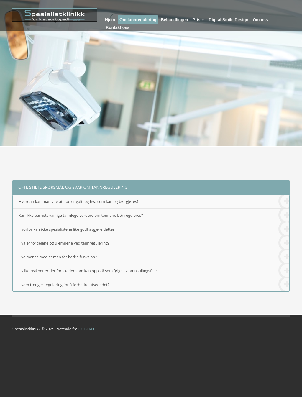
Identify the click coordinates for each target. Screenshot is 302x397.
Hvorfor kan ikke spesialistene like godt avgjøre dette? (154, 229)
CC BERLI (86, 329)
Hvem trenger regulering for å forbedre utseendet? (154, 284)
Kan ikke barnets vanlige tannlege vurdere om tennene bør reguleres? (154, 215)
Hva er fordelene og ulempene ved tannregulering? (154, 243)
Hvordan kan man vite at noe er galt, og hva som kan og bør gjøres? (154, 202)
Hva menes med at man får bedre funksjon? (154, 257)
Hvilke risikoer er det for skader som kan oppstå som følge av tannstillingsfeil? (154, 271)
